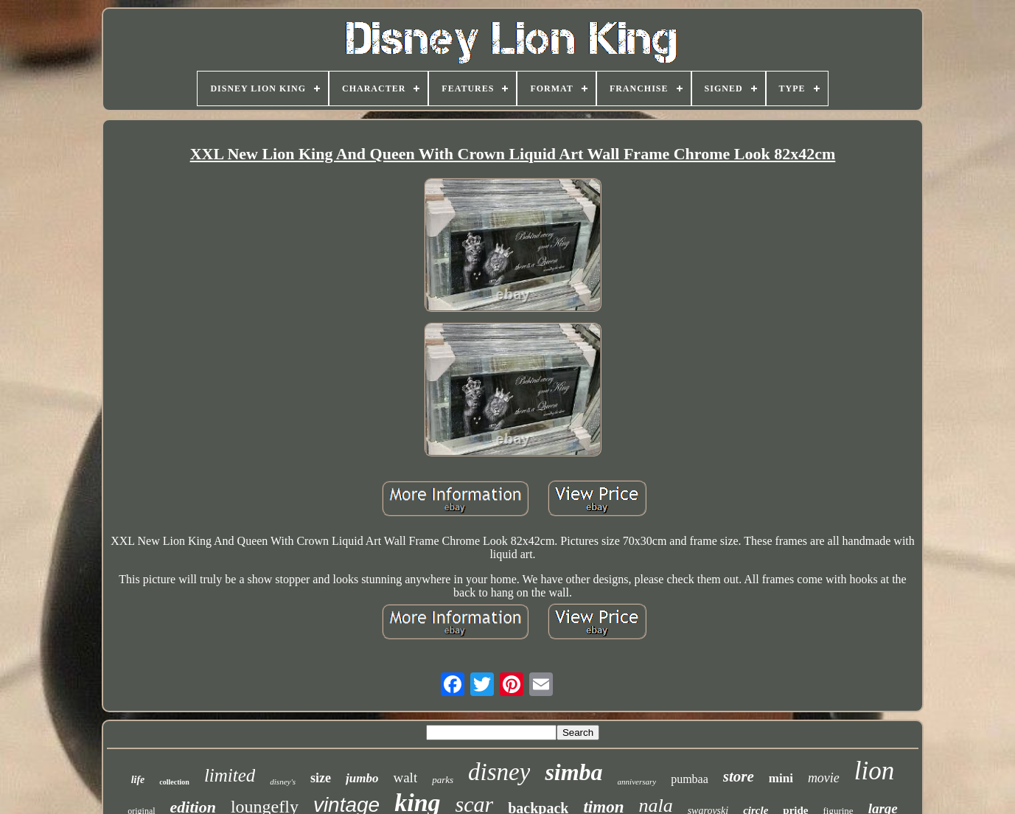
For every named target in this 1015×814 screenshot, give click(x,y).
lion (874, 770)
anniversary (637, 781)
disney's (283, 781)
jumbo (362, 778)
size (320, 777)
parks (442, 779)
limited (229, 775)
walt (405, 777)
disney (499, 772)
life (138, 779)
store (738, 776)
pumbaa (689, 779)
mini (781, 778)
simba (573, 772)
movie (824, 777)
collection (174, 782)
